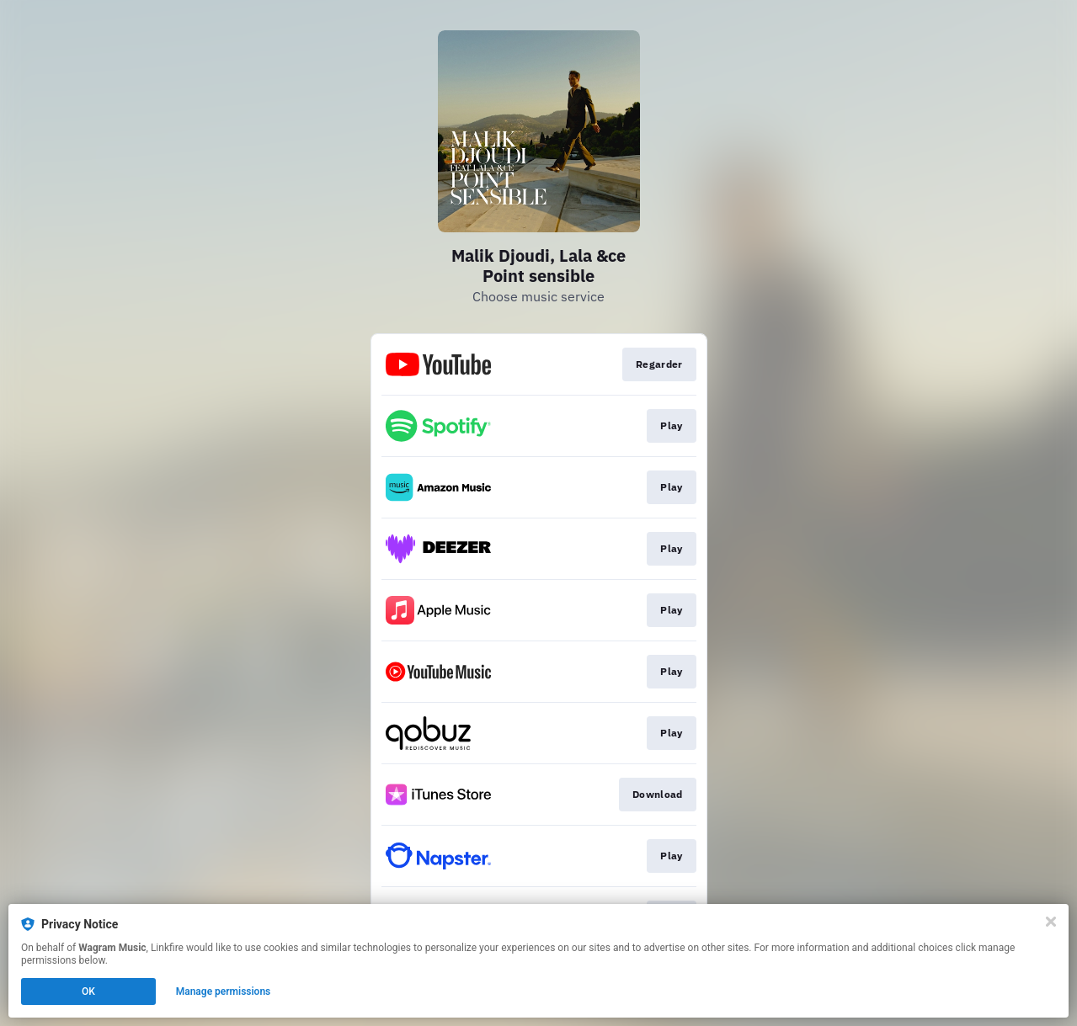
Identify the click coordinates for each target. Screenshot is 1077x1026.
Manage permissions (223, 991)
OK (88, 991)
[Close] (1050, 921)
